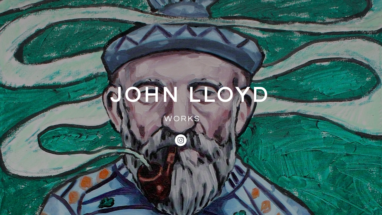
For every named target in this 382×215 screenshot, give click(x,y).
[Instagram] (181, 140)
